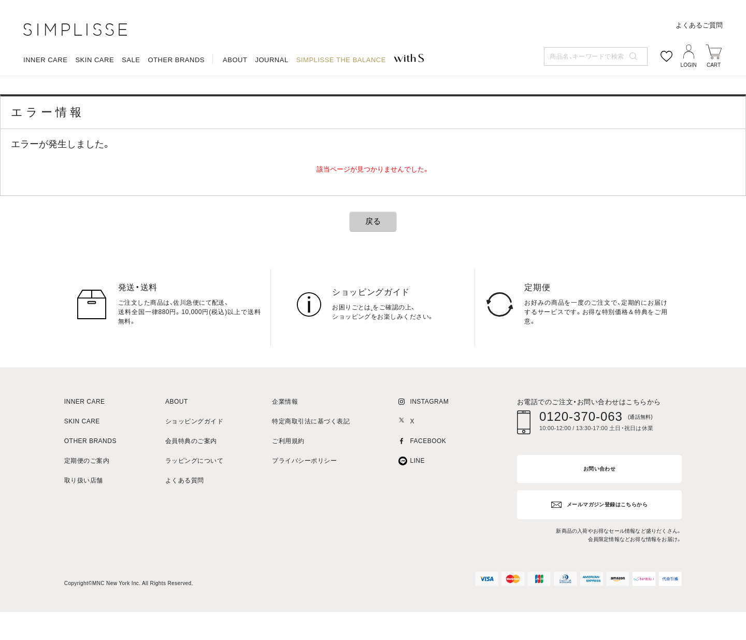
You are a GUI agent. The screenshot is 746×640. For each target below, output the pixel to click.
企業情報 (285, 434)
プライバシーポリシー (304, 493)
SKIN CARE (94, 100)
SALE (131, 100)
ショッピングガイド (194, 454)
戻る (373, 253)
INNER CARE (45, 100)
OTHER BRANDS (176, 100)
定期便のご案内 (86, 493)
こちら (380, 340)
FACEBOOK (428, 474)
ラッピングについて (194, 493)
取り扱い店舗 (83, 513)
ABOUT (235, 100)
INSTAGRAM (429, 434)
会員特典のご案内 (191, 474)
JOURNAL (271, 100)
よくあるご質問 (699, 66)
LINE (417, 493)
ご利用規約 (288, 474)
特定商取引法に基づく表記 (311, 454)
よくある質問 (184, 513)
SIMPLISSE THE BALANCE (341, 100)
